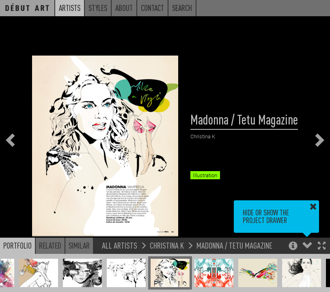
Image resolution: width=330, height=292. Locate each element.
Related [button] (50, 245)
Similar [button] (79, 245)
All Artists (119, 245)
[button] (322, 246)
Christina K (167, 245)
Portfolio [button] (17, 245)
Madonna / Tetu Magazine (234, 245)
